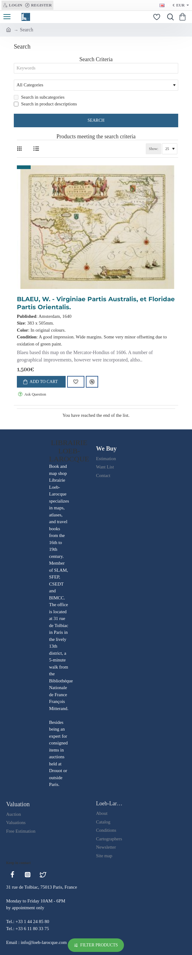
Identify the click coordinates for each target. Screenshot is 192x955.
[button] (41, 383)
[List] (36, 150)
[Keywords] (96, 69)
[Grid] (21, 150)
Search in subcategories (39, 98)
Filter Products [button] (99, 945)
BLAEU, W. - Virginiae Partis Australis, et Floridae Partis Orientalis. (96, 304)
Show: (153, 150)
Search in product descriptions (45, 105)
